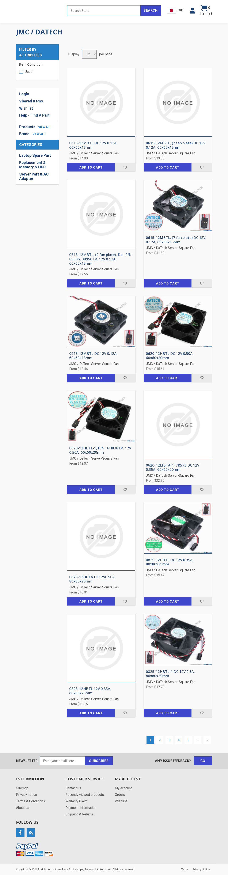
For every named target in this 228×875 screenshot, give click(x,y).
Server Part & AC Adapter (34, 176)
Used (29, 72)
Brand (24, 134)
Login (24, 94)
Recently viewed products (84, 795)
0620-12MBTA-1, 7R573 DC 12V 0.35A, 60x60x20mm (172, 467)
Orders (120, 795)
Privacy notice (26, 795)
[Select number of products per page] (89, 54)
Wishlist (26, 108)
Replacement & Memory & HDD (32, 164)
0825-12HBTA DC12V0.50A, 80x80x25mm (92, 579)
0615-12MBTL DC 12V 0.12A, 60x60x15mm (93, 145)
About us (22, 808)
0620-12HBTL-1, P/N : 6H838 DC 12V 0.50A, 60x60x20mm (100, 450)
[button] (192, 11)
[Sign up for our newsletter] (62, 760)
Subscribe (99, 761)
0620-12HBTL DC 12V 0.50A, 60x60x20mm (170, 355)
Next (197, 740)
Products (27, 127)
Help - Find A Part (34, 115)
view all (44, 127)
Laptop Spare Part (35, 155)
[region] (37, 167)
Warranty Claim (76, 801)
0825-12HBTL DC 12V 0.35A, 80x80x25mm (170, 562)
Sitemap (22, 788)
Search (151, 10)
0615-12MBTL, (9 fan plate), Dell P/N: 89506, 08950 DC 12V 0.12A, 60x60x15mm (101, 259)
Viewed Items (31, 101)
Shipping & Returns (79, 814)
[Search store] (104, 10)
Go (203, 761)
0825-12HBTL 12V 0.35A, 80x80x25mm (90, 691)
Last (207, 740)
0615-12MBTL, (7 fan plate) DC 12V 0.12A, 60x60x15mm (175, 145)
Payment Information (80, 808)
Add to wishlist (125, 167)
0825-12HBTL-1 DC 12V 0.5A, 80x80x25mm (170, 674)
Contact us (73, 788)
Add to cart (91, 167)
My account (123, 788)
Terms (185, 869)
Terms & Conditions (30, 801)
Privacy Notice (201, 869)
